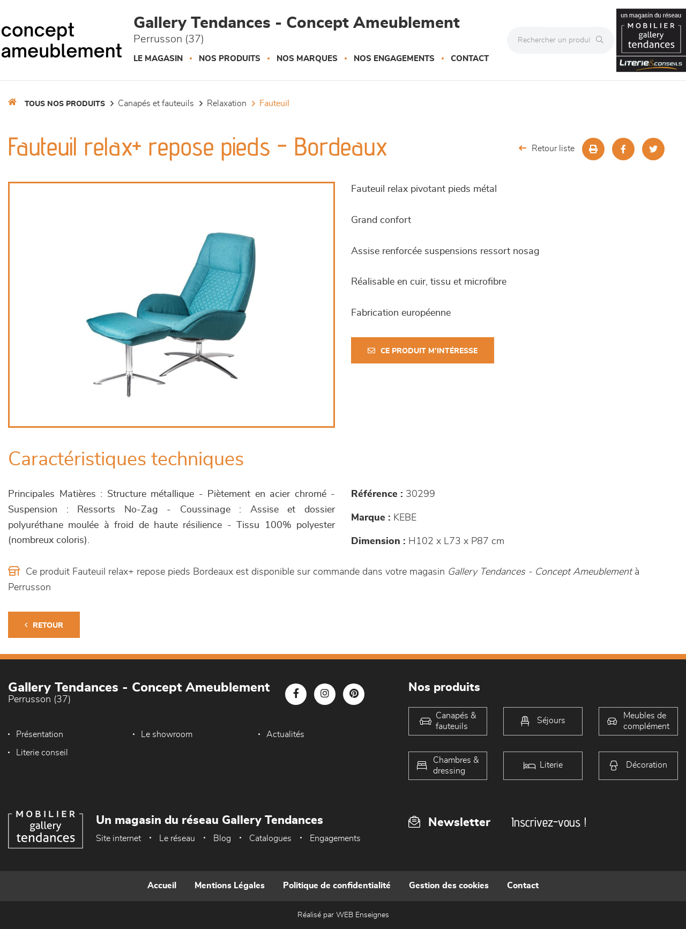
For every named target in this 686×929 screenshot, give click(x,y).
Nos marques (307, 59)
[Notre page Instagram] (324, 694)
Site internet (118, 838)
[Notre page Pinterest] (353, 694)
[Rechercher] (602, 40)
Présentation (39, 734)
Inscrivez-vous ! (548, 822)
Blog (222, 838)
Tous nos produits (65, 104)
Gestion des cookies (449, 885)
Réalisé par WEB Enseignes (343, 915)
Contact (470, 59)
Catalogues (270, 838)
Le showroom (166, 734)
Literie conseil (42, 752)
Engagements (335, 838)
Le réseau (177, 838)
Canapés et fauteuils (156, 103)
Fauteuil (274, 103)
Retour (44, 625)
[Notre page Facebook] (296, 694)
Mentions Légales (230, 885)
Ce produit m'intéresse (423, 351)
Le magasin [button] (158, 59)
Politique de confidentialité (337, 885)
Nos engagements (394, 59)
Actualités (285, 734)
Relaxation (227, 103)
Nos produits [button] (229, 59)
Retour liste (547, 148)
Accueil (161, 885)
